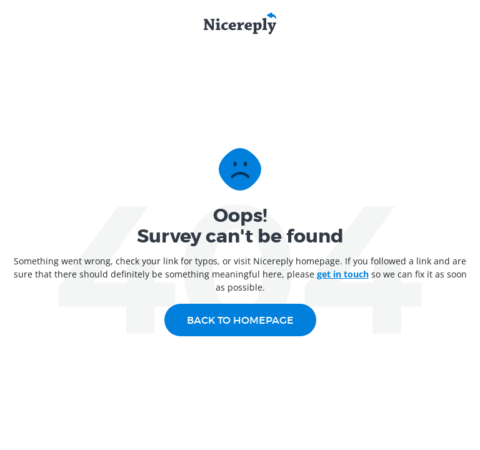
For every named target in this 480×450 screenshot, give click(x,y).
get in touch (343, 274)
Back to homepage (240, 320)
